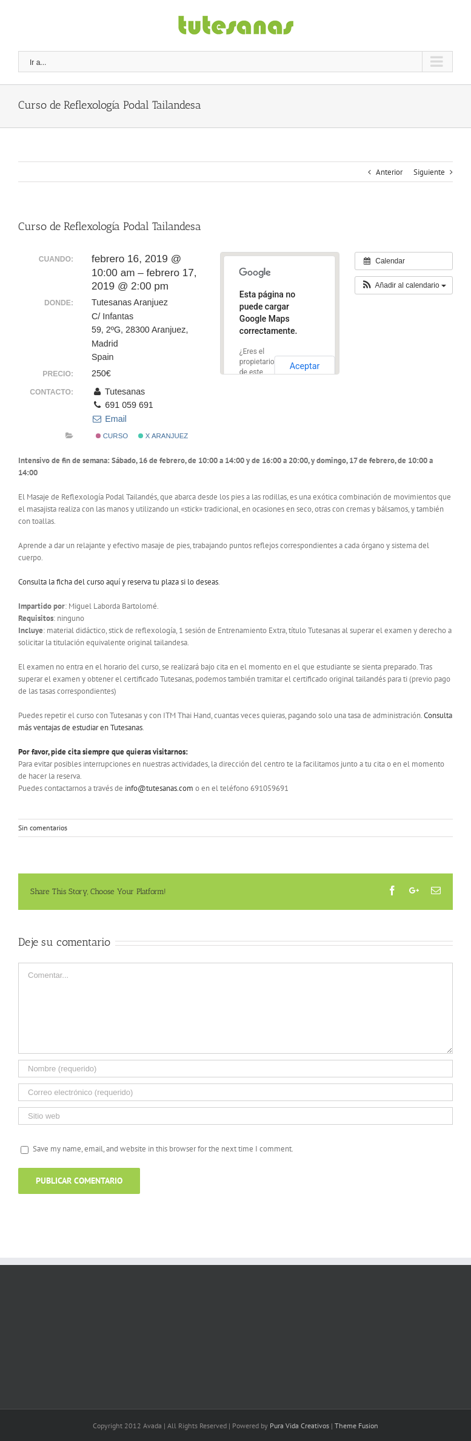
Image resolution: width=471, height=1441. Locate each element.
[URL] (235, 1116)
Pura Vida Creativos (299, 1425)
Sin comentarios (42, 827)
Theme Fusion (356, 1425)
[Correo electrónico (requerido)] (235, 1092)
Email (109, 419)
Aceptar (305, 366)
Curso (112, 435)
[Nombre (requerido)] (235, 1068)
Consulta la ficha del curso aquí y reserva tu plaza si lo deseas (118, 582)
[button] (403, 285)
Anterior (389, 172)
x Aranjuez (163, 435)
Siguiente (429, 172)
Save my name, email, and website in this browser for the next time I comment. (163, 1149)
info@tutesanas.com (159, 788)
